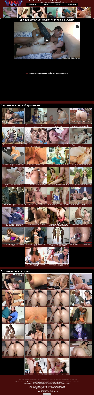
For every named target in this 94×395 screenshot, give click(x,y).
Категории (32, 4)
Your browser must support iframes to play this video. (47, 46)
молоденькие (33, 73)
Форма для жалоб (47, 390)
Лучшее (45, 4)
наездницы (53, 73)
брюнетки (60, 73)
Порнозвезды (71, 4)
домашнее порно (45, 73)
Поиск (58, 4)
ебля (38, 73)
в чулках (65, 73)
